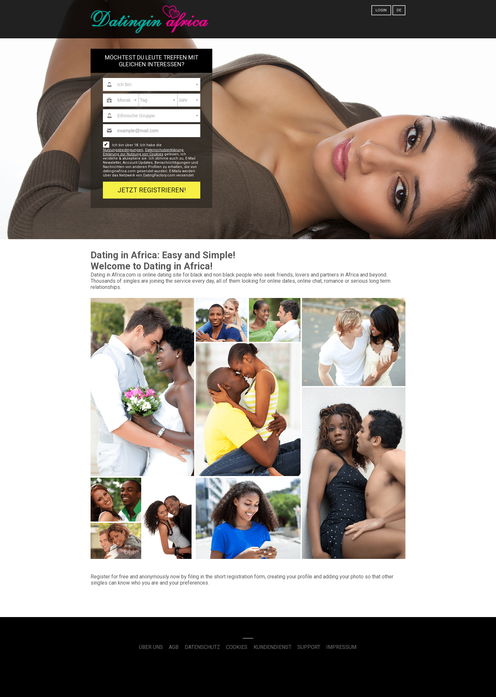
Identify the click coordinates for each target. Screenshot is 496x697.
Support (308, 647)
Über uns (151, 647)
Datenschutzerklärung (164, 150)
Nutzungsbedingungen (123, 150)
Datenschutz (202, 647)
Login (381, 10)
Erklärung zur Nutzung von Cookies (133, 154)
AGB (174, 647)
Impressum (341, 647)
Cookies (236, 647)
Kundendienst (272, 647)
